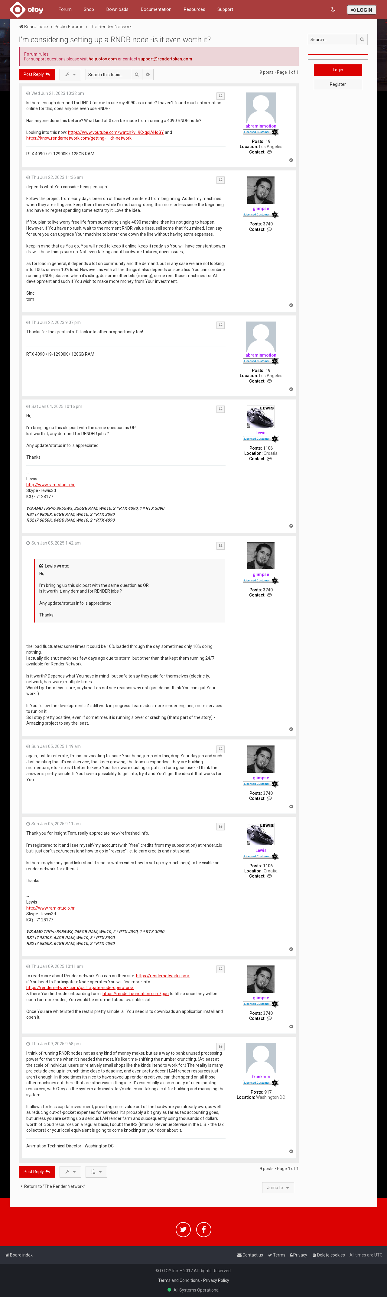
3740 (268, 224)
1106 (268, 448)
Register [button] (338, 84)
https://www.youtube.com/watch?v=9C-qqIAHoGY (116, 132)
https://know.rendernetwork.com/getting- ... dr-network (79, 138)
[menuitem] (333, 9)
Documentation (156, 9)
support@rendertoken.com (165, 59)
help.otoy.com (103, 59)
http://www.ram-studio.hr (50, 484)
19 (267, 141)
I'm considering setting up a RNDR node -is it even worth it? (115, 39)
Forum (65, 9)
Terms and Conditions (179, 1280)
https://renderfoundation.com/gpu (135, 993)
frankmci (261, 1076)
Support (225, 9)
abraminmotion (261, 126)
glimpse (261, 208)
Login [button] (338, 69)
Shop (89, 9)
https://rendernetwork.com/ (163, 975)
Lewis (261, 432)
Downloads (117, 9)
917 (268, 1092)
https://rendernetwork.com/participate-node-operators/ (80, 987)
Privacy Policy (216, 1280)
